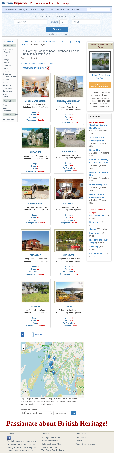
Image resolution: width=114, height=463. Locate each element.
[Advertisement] (10, 157)
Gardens (6, 68)
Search (57, 29)
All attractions (8, 49)
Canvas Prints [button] (57, 9)
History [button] (23, 9)
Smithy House (68, 151)
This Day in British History (52, 450)
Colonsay (7, 111)
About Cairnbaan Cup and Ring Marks (37, 64)
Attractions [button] (10, 9)
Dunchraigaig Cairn (98, 185)
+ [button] (23, 345)
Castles (6, 62)
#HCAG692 (68, 255)
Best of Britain (73, 9)
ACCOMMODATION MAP (34, 68)
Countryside (8, 65)
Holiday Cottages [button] (38, 9)
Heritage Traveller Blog (51, 438)
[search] (98, 9)
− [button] (23, 348)
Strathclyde (37, 41)
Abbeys (6, 60)
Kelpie (69, 306)
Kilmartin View (35, 203)
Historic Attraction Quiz (51, 444)
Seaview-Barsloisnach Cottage (68, 102)
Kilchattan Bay (96, 253)
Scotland (26, 41)
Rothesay (93, 222)
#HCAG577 (35, 152)
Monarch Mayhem (49, 447)
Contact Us (81, 438)
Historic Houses (9, 77)
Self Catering (8, 119)
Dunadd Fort (95, 150)
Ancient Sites (50, 41)
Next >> (38, 334)
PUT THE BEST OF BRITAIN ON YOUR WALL (100, 85)
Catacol (92, 229)
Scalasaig (93, 247)
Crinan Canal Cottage (35, 101)
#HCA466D (68, 203)
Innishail (35, 306)
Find (23, 413)
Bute (5, 108)
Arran (5, 105)
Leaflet (64, 396)
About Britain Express (85, 444)
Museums (7, 85)
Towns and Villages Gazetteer (7, 94)
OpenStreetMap (72, 396)
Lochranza (94, 233)
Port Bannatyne (96, 215)
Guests (55, 22)
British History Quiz (49, 441)
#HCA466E (35, 255)
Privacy (79, 441)
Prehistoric (7, 88)
